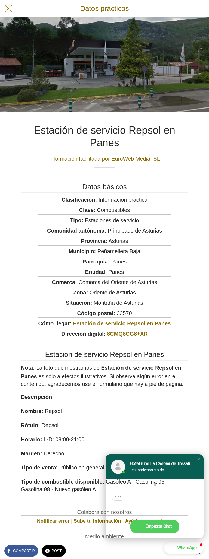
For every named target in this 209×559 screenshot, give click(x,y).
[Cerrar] (8, 8)
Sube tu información (97, 521)
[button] (198, 459)
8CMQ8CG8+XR (127, 334)
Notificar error (53, 521)
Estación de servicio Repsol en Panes (122, 323)
